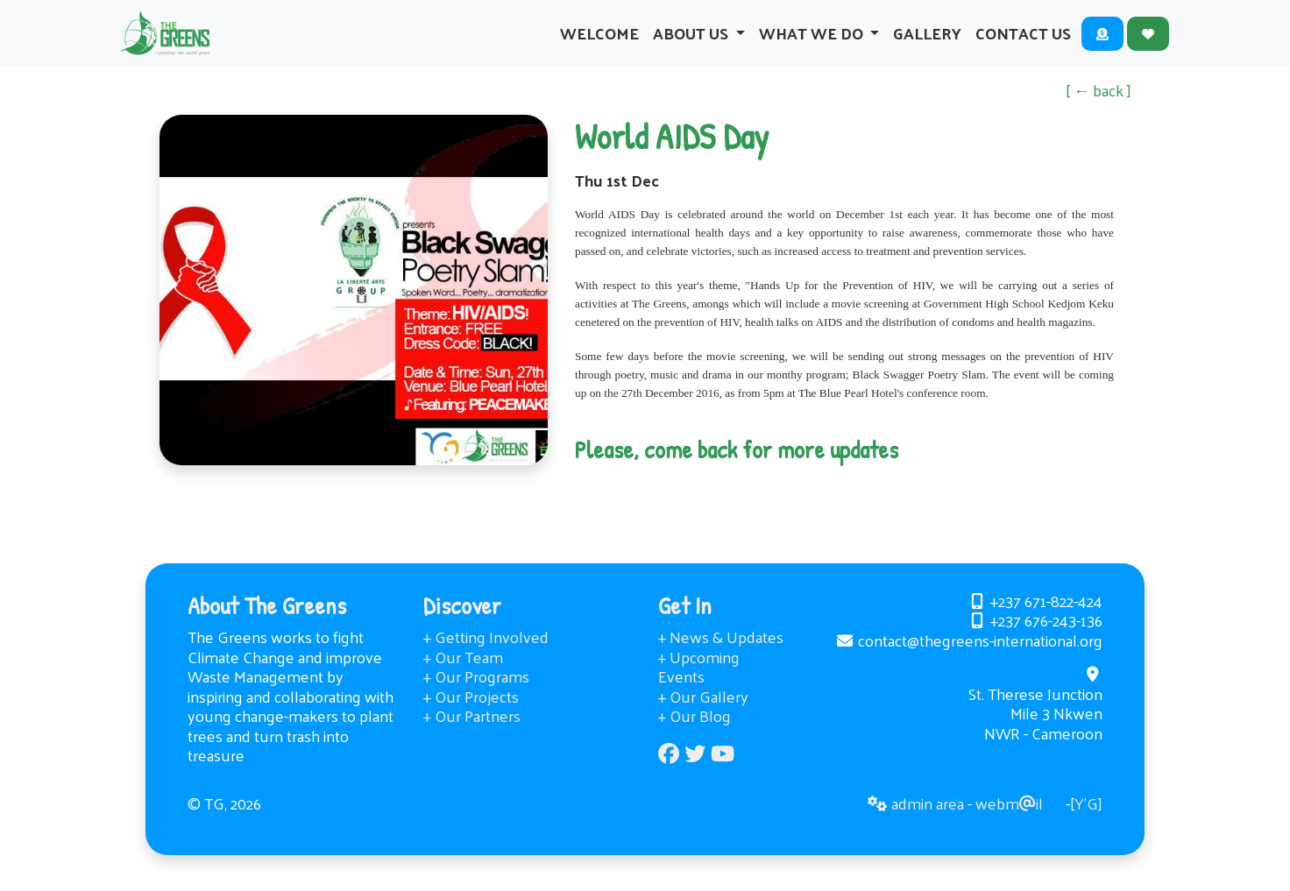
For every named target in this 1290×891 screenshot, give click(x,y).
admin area (916, 824)
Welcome (599, 43)
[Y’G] (1086, 824)
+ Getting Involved (486, 658)
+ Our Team (463, 678)
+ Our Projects (471, 718)
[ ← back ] (1098, 111)
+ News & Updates (720, 658)
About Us (692, 43)
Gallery (927, 43)
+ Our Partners (472, 737)
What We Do (813, 43)
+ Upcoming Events (699, 688)
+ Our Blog (694, 737)
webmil (1009, 824)
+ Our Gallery (703, 718)
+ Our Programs (476, 697)
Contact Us (1023, 43)
